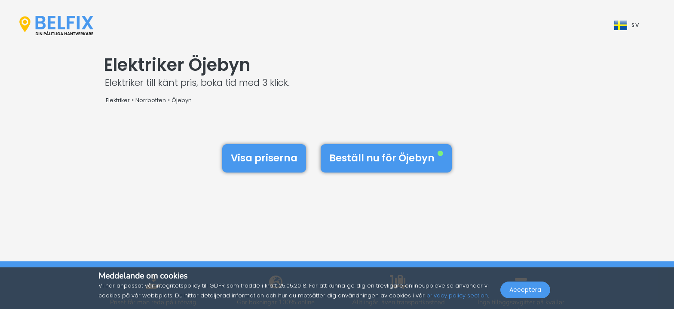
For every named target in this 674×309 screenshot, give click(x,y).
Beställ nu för (386, 158)
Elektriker (118, 100)
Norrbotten (150, 100)
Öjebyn (182, 100)
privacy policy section (457, 295)
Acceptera (525, 290)
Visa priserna (264, 158)
